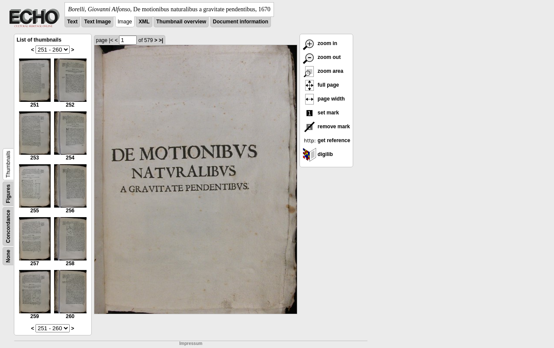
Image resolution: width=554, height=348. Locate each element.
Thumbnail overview (181, 22)
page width (324, 99)
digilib (318, 154)
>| (161, 40)
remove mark (326, 127)
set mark (321, 113)
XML (143, 22)
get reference (327, 140)
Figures (8, 193)
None (8, 256)
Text (72, 22)
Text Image (97, 22)
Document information (240, 22)
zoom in (320, 43)
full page (321, 85)
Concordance (8, 226)
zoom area (323, 71)
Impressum (190, 343)
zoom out (322, 57)
